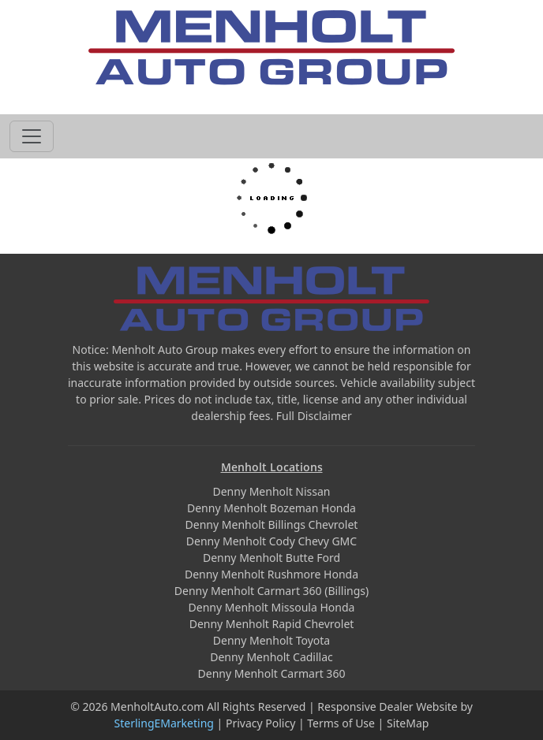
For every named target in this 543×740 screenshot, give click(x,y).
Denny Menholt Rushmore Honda (271, 574)
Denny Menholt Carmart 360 (272, 673)
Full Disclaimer (314, 415)
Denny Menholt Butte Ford (271, 557)
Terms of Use (341, 723)
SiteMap (408, 723)
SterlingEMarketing (164, 723)
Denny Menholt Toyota (271, 640)
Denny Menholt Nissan (271, 491)
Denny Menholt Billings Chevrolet (271, 524)
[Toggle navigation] (31, 136)
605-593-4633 (271, 96)
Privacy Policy (260, 723)
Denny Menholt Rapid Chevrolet (271, 623)
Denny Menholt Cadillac (271, 656)
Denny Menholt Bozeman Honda (271, 507)
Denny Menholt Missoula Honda (272, 607)
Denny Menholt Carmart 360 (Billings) (271, 590)
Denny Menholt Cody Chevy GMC (271, 541)
